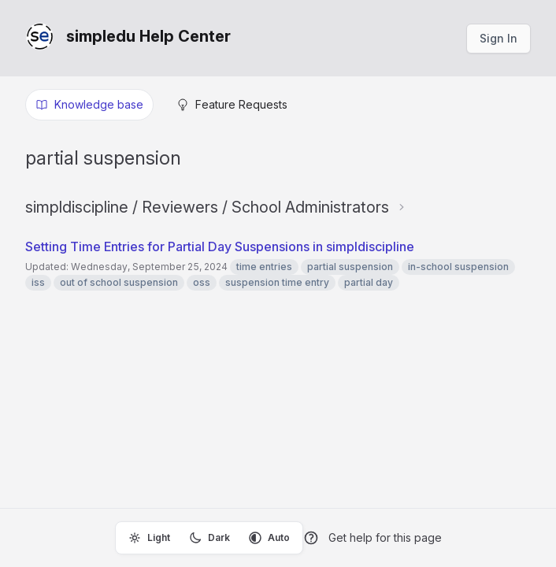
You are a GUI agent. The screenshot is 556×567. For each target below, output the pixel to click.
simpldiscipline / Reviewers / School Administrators (207, 207)
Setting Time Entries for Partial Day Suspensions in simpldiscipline (219, 246)
